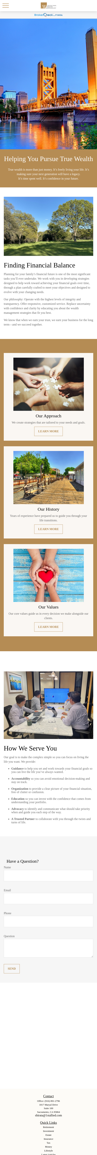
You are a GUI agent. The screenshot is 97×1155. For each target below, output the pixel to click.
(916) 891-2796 (52, 1101)
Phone (7, 913)
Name (7, 867)
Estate (48, 1135)
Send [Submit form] (12, 968)
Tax (48, 1142)
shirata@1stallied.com (48, 1115)
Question (9, 936)
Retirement (48, 1127)
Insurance (48, 1138)
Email (7, 890)
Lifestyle (48, 1150)
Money (48, 1146)
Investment (48, 1131)
